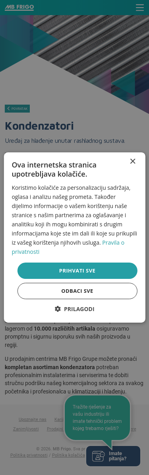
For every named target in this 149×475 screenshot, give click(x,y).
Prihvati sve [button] (77, 270)
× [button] (132, 162)
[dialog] (74, 237)
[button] (74, 309)
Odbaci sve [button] (77, 290)
